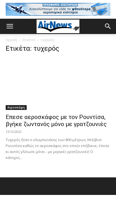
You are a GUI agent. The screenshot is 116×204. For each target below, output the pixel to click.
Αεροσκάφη (16, 107)
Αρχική (11, 39)
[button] (10, 26)
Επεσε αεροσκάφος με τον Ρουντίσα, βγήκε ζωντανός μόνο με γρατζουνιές (56, 121)
